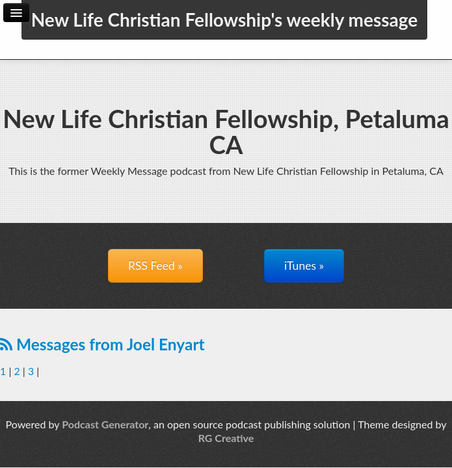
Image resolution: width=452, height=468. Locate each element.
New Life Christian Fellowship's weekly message (224, 19)
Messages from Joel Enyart (102, 344)
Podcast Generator (105, 424)
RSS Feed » (155, 265)
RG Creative (226, 438)
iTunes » (304, 265)
